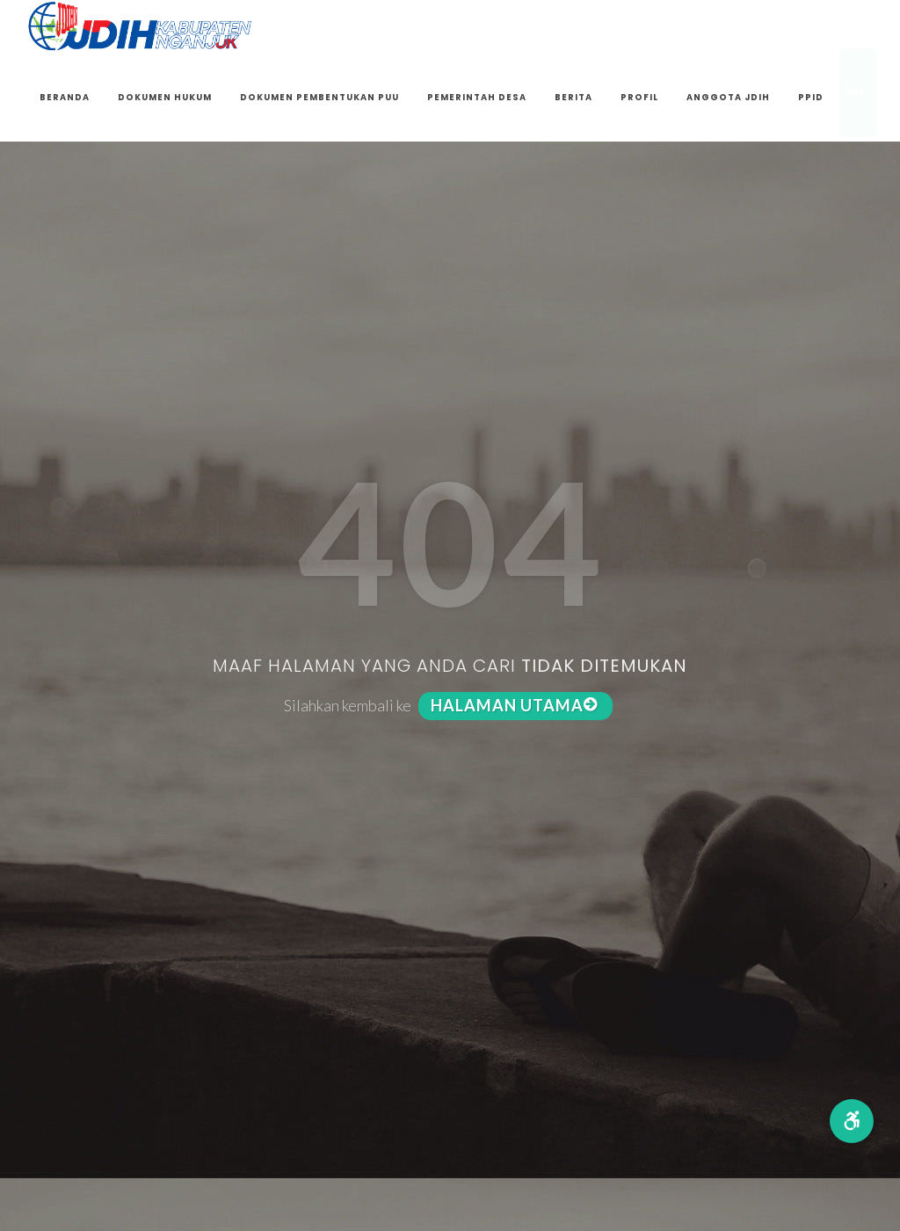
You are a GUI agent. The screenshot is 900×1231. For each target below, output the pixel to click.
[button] (852, 1121)
